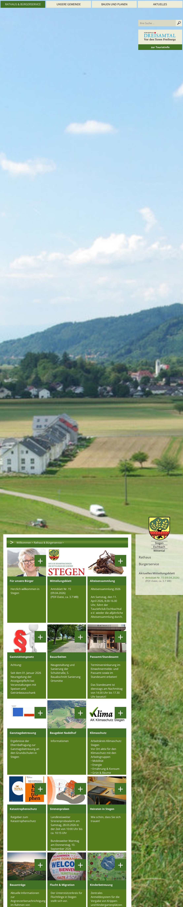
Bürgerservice (149, 564)
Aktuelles (160, 4)
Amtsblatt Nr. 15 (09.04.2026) (162, 577)
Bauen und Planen (114, 4)
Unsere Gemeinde (69, 4)
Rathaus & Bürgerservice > (49, 542)
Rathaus (145, 557)
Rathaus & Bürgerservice (23, 4)
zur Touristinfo (160, 47)
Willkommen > (25, 542)
